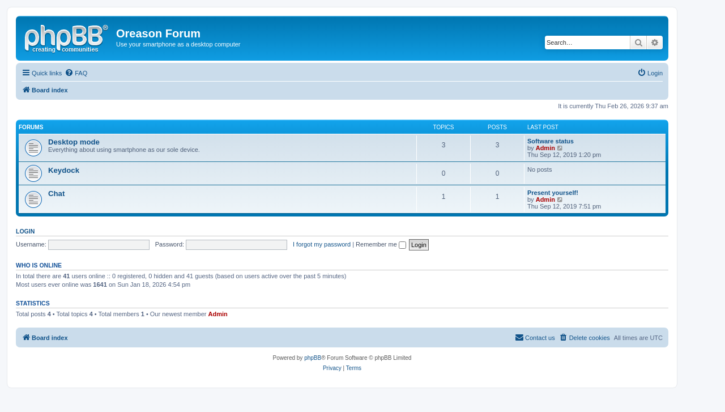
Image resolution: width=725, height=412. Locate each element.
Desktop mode (74, 142)
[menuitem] (76, 73)
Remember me (381, 244)
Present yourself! (552, 192)
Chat (56, 193)
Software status (550, 141)
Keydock (63, 170)
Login (25, 231)
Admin (545, 148)
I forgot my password (322, 244)
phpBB (312, 358)
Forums (31, 127)
